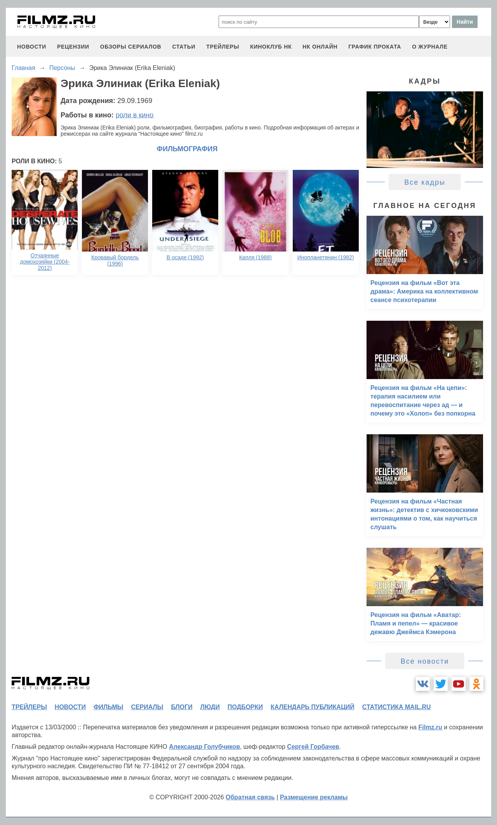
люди (210, 707)
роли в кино (135, 115)
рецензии (73, 47)
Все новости (425, 661)
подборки (245, 707)
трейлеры (222, 47)
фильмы (108, 707)
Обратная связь (250, 797)
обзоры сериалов (131, 47)
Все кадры (424, 182)
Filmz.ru (430, 727)
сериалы (147, 707)
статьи (183, 47)
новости (31, 47)
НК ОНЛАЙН (319, 47)
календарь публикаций (313, 707)
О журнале (430, 47)
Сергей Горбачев (313, 746)
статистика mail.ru (396, 707)
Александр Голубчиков (204, 746)
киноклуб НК (271, 47)
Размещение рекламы (314, 797)
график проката (374, 47)
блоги (181, 707)
